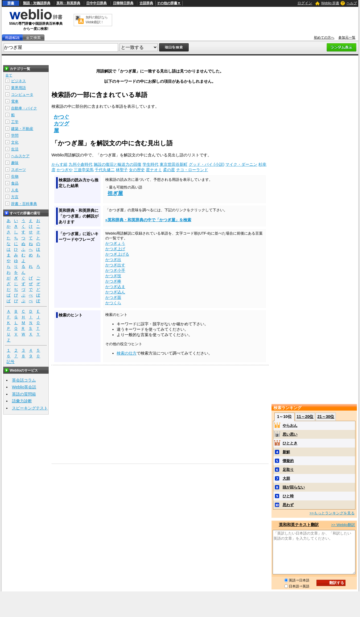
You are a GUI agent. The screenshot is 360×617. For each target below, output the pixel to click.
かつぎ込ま (115, 286)
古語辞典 (146, 3)
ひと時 (288, 496)
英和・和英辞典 (68, 3)
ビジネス (18, 81)
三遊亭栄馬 (84, 169)
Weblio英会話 (24, 387)
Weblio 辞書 (330, 3)
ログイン (304, 3)
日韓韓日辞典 (123, 3)
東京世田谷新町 (174, 164)
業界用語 (18, 88)
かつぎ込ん (115, 292)
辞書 (10, 3)
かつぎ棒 (113, 281)
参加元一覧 (346, 38)
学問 (14, 135)
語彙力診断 (22, 401)
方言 (14, 197)
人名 (14, 190)
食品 (14, 183)
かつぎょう (115, 243)
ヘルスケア (20, 156)
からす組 (59, 164)
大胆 (286, 478)
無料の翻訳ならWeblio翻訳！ (97, 19)
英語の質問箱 (24, 394)
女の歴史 (137, 169)
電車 (14, 101)
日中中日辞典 (96, 3)
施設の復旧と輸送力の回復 (117, 164)
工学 (14, 122)
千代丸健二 (105, 169)
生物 (14, 176)
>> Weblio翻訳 (343, 525)
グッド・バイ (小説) (207, 164)
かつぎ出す (115, 265)
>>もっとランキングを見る (331, 513)
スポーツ (18, 169)
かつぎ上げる (117, 254)
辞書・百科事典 (24, 204)
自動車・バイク (24, 108)
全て (8, 75)
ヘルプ (352, 3)
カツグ (61, 124)
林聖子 (122, 169)
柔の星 (169, 169)
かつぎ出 (113, 259)
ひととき (290, 443)
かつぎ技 (113, 276)
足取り (288, 469)
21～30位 (325, 416)
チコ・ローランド (192, 169)
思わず (288, 505)
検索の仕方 (127, 353)
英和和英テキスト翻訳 (299, 524)
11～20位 (305, 416)
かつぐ (61, 117)
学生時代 (151, 164)
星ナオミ (154, 169)
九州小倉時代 (80, 164)
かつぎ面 (113, 297)
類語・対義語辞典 (36, 3)
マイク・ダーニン (241, 164)
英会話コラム (24, 380)
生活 (14, 149)
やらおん (290, 425)
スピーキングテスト (30, 408)
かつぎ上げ (115, 249)
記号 (11, 362)
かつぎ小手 (115, 270)
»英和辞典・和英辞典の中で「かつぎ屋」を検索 (148, 220)
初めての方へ (324, 38)
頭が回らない (294, 487)
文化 (14, 142)
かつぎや (65, 169)
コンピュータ (22, 94)
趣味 (14, 163)
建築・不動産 (22, 129)
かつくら (113, 303)
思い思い (290, 434)
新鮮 (286, 452)
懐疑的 (288, 461)
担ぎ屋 (115, 193)
